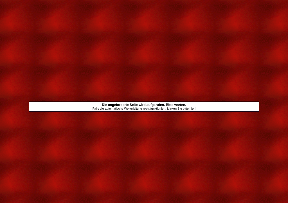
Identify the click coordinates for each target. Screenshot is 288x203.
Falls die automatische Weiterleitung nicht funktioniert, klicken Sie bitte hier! (144, 108)
